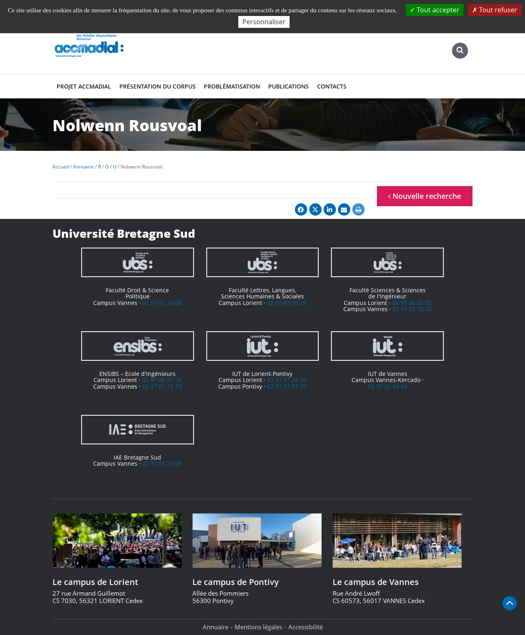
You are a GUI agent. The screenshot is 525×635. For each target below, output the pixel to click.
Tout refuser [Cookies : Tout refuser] (494, 9)
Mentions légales (258, 627)
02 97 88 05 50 (411, 303)
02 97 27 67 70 (286, 386)
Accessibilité (305, 627)
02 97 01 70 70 (412, 309)
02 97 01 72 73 (162, 386)
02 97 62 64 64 (387, 386)
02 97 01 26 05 (162, 463)
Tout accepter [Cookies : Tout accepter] (434, 9)
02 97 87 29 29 (286, 303)
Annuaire (215, 627)
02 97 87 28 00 (286, 380)
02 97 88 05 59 (161, 380)
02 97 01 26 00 (162, 303)
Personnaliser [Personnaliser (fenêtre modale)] (263, 21)
